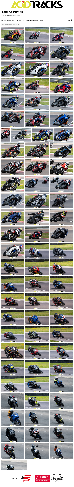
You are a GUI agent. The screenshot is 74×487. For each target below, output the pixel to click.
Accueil (3, 20)
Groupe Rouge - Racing (31, 20)
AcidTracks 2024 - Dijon (15, 20)
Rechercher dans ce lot (12, 24)
